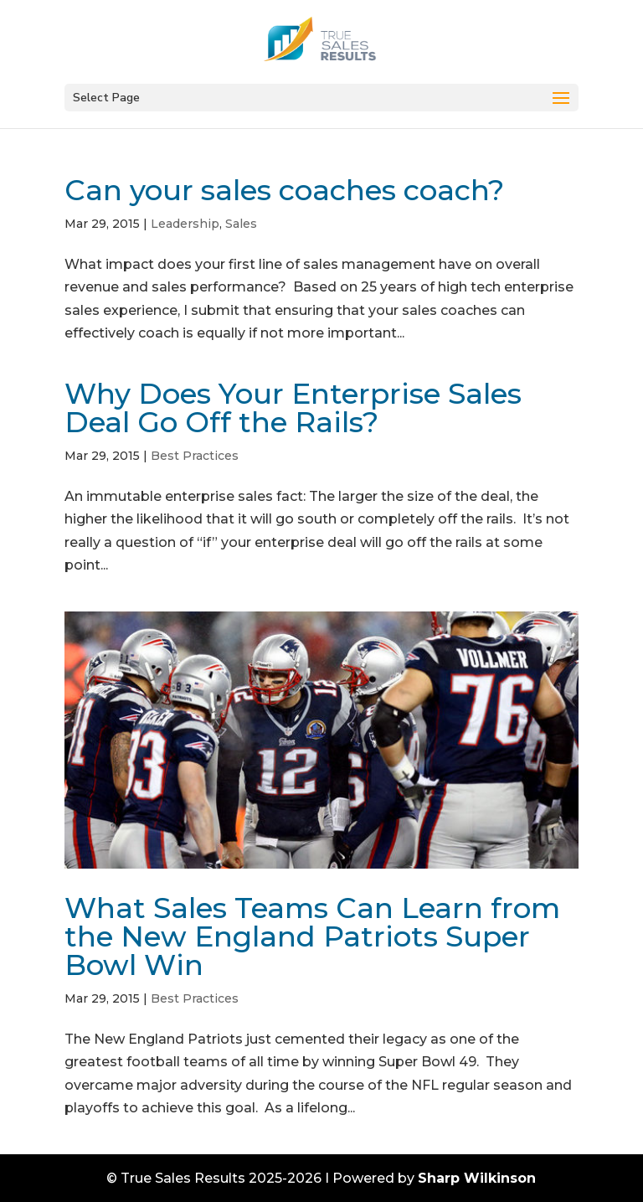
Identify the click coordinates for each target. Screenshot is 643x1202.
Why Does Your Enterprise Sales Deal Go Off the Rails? (293, 408)
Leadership (185, 223)
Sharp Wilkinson (477, 1178)
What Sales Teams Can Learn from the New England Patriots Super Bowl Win (312, 936)
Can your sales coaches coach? (284, 190)
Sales (241, 223)
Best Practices (195, 455)
